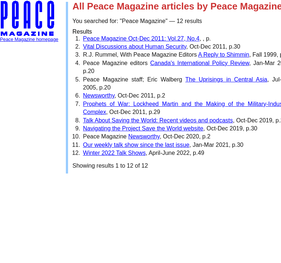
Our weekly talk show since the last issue (136, 145)
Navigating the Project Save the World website (143, 128)
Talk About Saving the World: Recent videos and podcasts (158, 120)
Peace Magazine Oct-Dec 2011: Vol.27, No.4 (141, 38)
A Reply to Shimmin (224, 55)
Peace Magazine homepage (29, 39)
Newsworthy (99, 95)
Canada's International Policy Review (199, 63)
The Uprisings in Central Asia (226, 79)
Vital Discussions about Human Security (134, 46)
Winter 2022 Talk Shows (114, 153)
